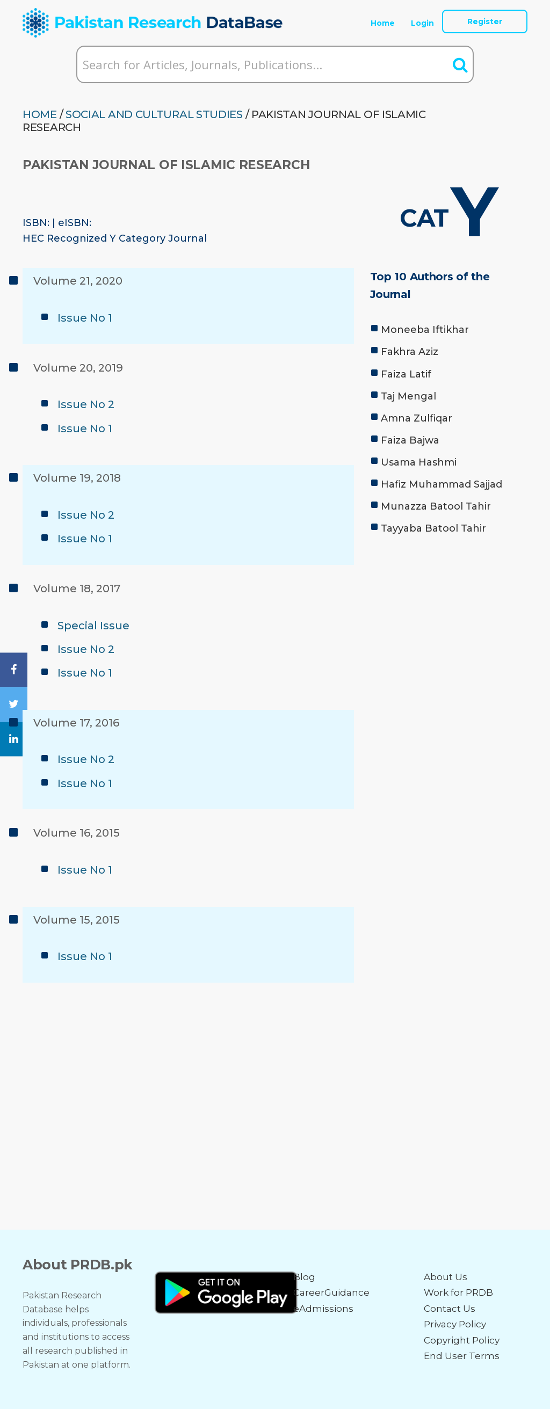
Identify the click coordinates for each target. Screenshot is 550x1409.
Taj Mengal (408, 396)
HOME (40, 114)
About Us (445, 1277)
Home (383, 23)
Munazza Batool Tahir (436, 506)
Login (422, 23)
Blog (304, 1277)
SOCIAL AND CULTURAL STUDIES (154, 114)
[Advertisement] (448, 617)
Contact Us (449, 1308)
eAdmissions (323, 1308)
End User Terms (462, 1355)
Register (484, 21)
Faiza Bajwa (410, 440)
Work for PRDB (458, 1292)
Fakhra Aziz (409, 352)
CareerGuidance (331, 1292)
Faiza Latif (406, 374)
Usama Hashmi (419, 462)
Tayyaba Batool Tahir (433, 528)
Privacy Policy (455, 1324)
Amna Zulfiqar (416, 418)
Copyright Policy (462, 1340)
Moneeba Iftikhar (425, 330)
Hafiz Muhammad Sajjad (441, 484)
